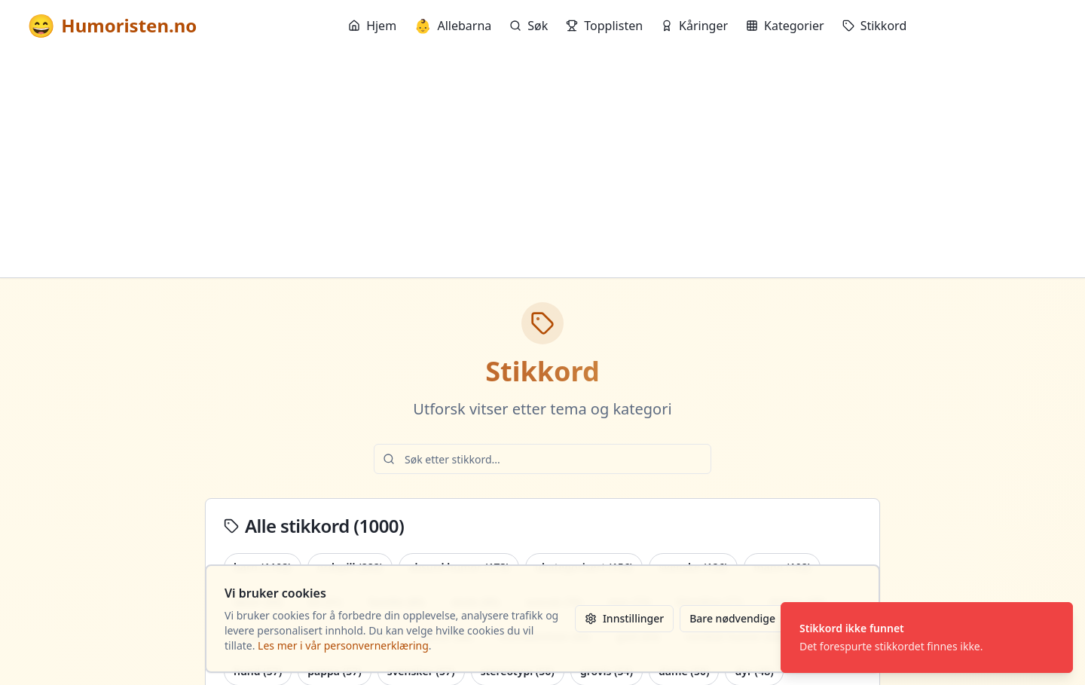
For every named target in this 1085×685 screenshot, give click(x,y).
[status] (927, 637)
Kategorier (785, 25)
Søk (528, 25)
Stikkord (874, 25)
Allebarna (452, 25)
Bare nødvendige (732, 618)
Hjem (372, 25)
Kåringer (694, 25)
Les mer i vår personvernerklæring (343, 645)
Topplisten (604, 25)
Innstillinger (624, 618)
